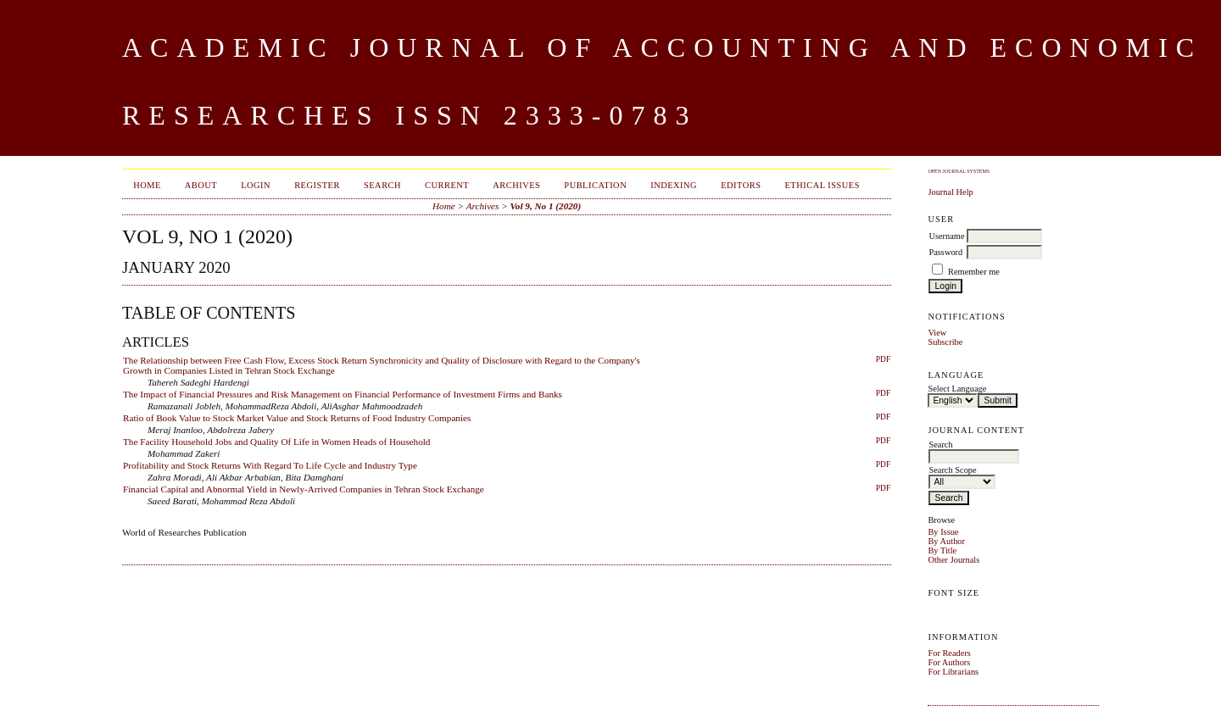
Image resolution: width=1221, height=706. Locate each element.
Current (447, 185)
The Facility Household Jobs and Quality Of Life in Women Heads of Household (276, 441)
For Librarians (953, 671)
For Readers (949, 653)
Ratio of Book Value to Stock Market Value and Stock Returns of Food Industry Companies (297, 418)
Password (945, 252)
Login (255, 185)
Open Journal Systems (959, 171)
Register (317, 185)
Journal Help (950, 192)
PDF (883, 359)
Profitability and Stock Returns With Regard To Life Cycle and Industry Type (270, 465)
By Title (942, 550)
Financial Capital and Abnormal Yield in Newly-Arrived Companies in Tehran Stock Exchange (303, 489)
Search (382, 185)
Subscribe (945, 342)
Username (946, 236)
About (201, 185)
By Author (946, 541)
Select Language (957, 388)
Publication (595, 185)
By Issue (943, 531)
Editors (741, 185)
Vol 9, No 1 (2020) (546, 206)
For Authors (949, 662)
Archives (516, 185)
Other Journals (953, 559)
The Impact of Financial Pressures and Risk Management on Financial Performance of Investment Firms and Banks (342, 394)
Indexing (673, 185)
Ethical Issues (822, 185)
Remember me (974, 271)
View (937, 332)
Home (147, 185)
